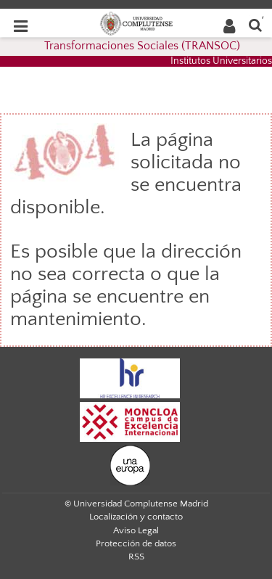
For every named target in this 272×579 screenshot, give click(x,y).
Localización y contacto (136, 517)
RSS (136, 556)
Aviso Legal (136, 530)
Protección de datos (136, 543)
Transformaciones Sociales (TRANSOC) (142, 45)
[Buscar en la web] (255, 24)
